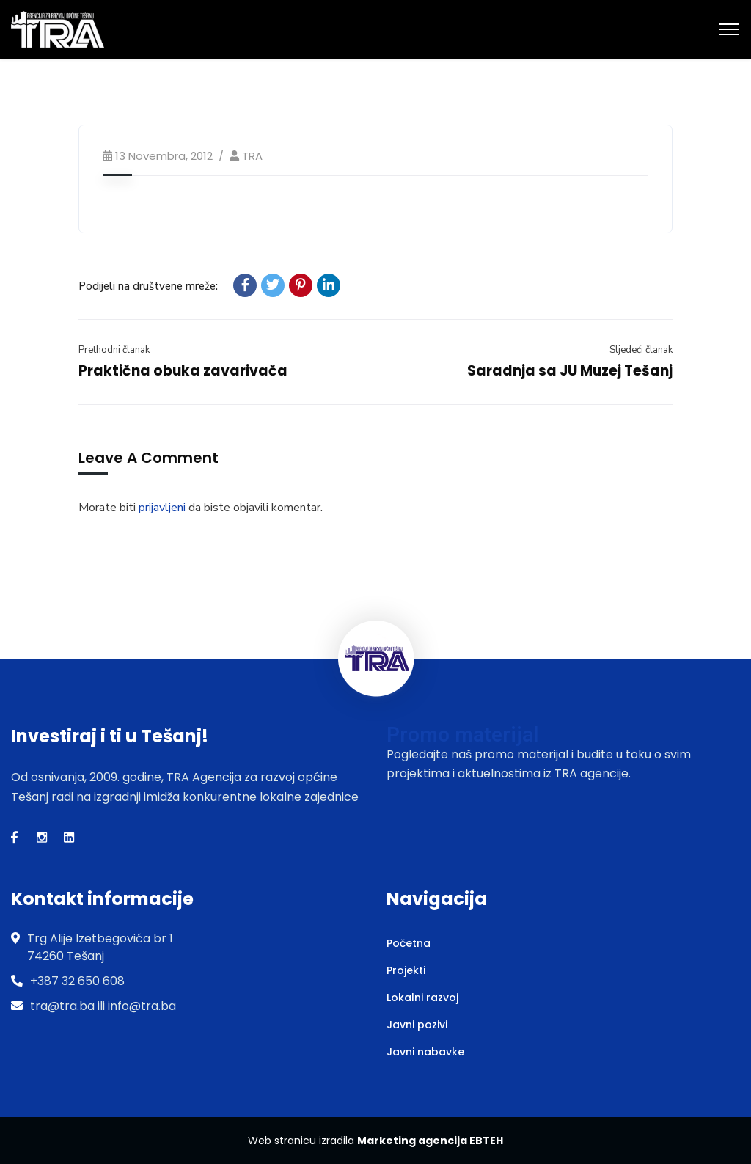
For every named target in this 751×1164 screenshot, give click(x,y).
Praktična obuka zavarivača (182, 371)
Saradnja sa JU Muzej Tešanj (570, 371)
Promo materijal (462, 734)
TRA (252, 156)
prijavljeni (162, 507)
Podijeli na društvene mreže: (148, 286)
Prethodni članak (114, 349)
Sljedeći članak (641, 349)
